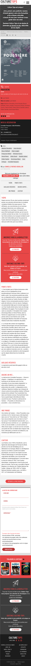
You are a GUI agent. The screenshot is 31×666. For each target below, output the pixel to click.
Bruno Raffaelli (6, 151)
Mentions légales (21, 662)
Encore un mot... (22, 187)
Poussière (3, 33)
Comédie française (13, 162)
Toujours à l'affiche (9, 176)
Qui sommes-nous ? (23, 645)
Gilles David (13, 156)
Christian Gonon (17, 154)
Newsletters (23, 654)
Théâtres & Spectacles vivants (14, 31)
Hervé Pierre (5, 156)
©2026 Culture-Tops (10, 662)
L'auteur (20, 191)
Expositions (7, 651)
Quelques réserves (9, 187)
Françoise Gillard (6, 154)
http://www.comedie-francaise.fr (9, 134)
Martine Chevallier (7, 148)
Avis (23, 159)
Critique (4, 162)
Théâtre (26, 31)
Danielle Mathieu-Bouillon (14, 167)
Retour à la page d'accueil (15, 481)
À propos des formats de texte (11, 533)
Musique (8, 654)
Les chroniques (23, 651)
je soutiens (15, 277)
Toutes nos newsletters (15, 246)
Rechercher (7, 656)
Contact (23, 656)
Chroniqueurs (23, 649)
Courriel (5, 501)
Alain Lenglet (15, 151)
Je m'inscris (15, 249)
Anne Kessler (17, 148)
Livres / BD (7, 647)
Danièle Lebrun (23, 156)
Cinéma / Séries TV (8, 649)
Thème (10, 183)
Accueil (2, 31)
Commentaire (6, 513)
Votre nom (6, 493)
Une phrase (12, 191)
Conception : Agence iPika (15, 664)
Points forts (18, 183)
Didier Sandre (5, 159)
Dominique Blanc (16, 159)
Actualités (23, 647)
